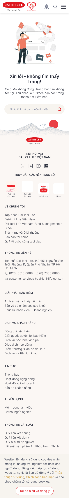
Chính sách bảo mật (40, 477)
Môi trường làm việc (18, 407)
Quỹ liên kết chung (17, 433)
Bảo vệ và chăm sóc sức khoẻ (25, 305)
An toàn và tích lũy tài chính (24, 301)
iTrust (58, 190)
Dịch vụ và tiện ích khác (21, 353)
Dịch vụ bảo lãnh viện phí (22, 340)
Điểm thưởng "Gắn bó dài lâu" (25, 349)
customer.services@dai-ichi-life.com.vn (34, 278)
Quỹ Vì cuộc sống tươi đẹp (23, 241)
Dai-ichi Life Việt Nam (20, 219)
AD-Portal (43, 190)
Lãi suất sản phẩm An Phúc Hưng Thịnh (32, 446)
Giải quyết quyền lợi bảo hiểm (25, 335)
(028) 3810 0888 (19, 273)
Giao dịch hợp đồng (18, 344)
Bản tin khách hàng (18, 388)
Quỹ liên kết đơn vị (17, 437)
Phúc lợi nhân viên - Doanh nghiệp (28, 310)
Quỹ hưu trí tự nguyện (20, 442)
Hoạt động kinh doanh (20, 383)
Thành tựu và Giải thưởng (22, 232)
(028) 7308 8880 (48, 273)
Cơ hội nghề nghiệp (18, 412)
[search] (29, 109)
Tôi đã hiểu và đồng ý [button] (35, 491)
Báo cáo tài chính (16, 237)
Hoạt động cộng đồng (20, 379)
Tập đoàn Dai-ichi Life (20, 215)
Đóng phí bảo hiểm (18, 331)
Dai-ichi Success (27, 189)
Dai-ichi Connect (11, 189)
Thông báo (12, 374)
